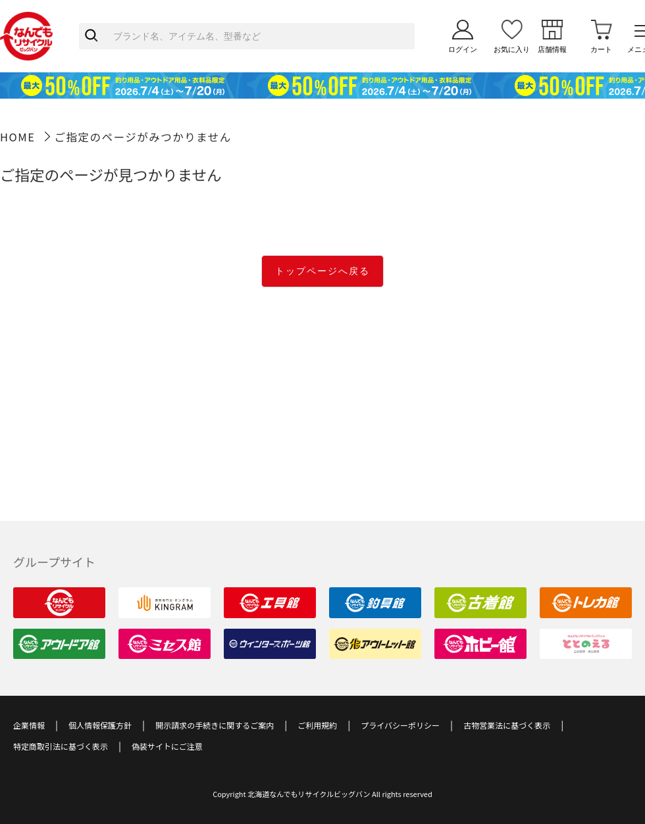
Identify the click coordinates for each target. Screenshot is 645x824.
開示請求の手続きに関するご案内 (214, 725)
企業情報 (29, 725)
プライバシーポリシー (400, 725)
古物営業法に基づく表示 (506, 725)
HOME (17, 137)
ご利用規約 (317, 725)
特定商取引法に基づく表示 (60, 746)
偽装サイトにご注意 (167, 746)
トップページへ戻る (322, 271)
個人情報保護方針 (100, 725)
